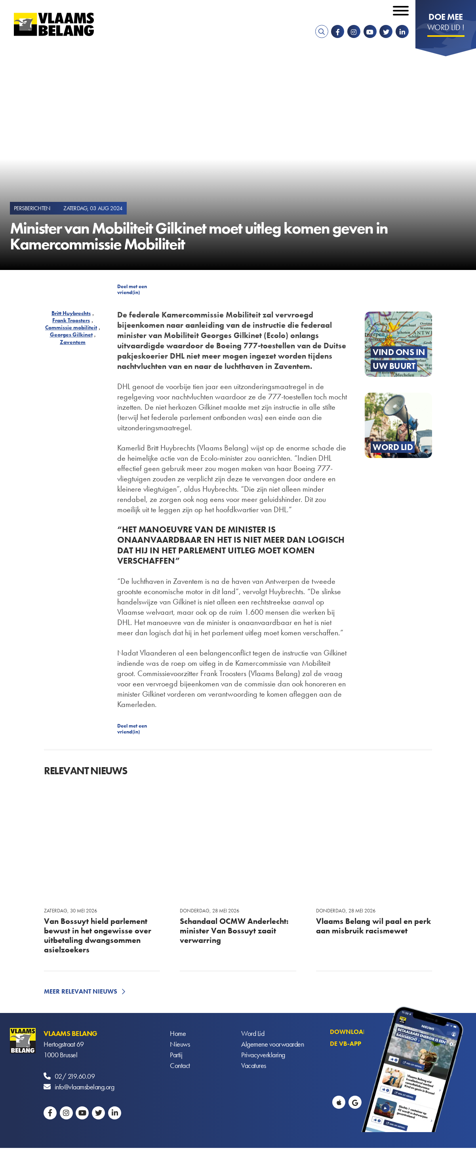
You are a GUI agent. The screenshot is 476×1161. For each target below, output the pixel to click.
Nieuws (180, 1044)
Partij (176, 1054)
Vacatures (253, 1065)
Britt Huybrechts (71, 313)
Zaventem (73, 342)
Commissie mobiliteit (71, 327)
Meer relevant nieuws (80, 991)
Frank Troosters (71, 320)
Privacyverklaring (263, 1054)
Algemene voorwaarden (272, 1044)
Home (178, 1033)
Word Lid (252, 1033)
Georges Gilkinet (71, 334)
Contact (180, 1065)
